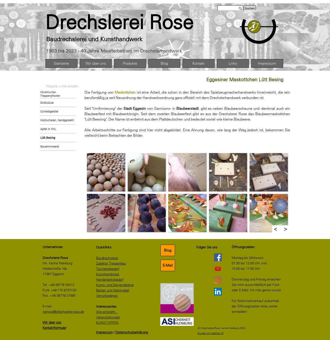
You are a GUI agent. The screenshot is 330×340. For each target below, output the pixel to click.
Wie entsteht (69, 86)
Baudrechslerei (107, 258)
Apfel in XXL (48, 129)
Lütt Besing (47, 137)
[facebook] (218, 257)
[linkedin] (218, 291)
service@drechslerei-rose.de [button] (63, 312)
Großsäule (47, 102)
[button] (106, 172)
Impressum (267, 63)
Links (233, 63)
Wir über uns (96, 63)
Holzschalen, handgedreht (57, 120)
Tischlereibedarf (107, 269)
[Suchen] (230, 8)
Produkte (130, 63)
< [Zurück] (275, 229)
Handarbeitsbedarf (109, 280)
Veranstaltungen (108, 317)
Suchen (250, 8)
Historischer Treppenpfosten (50, 93)
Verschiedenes (107, 296)
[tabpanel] (129, 22)
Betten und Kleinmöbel (112, 290)
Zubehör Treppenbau (111, 263)
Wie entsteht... (107, 312)
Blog (164, 63)
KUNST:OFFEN (107, 323)
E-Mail (168, 265)
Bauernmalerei (49, 146)
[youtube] (218, 268)
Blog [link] (167, 250)
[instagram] (218, 280)
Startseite (61, 63)
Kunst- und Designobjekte (115, 285)
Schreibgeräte (49, 111)
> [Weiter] (285, 229)
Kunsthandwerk (107, 274)
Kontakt (198, 63)
